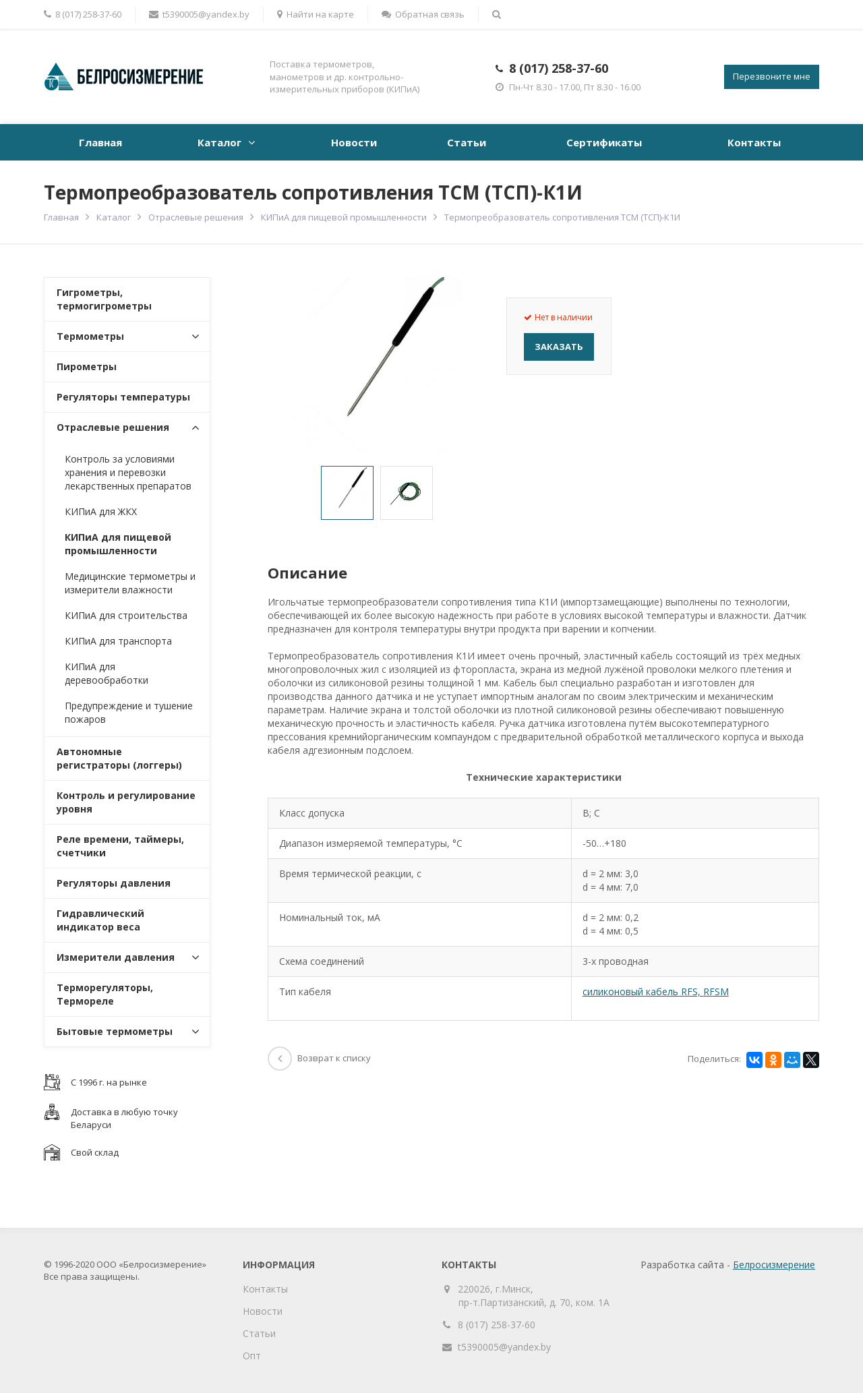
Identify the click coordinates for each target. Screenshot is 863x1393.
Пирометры (87, 366)
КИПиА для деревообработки (106, 673)
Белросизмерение (774, 1264)
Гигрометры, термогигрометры (104, 299)
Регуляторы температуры (123, 396)
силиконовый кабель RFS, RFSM (656, 991)
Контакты (754, 142)
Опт (252, 1355)
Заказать (559, 346)
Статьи (466, 142)
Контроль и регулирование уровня (126, 802)
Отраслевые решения (195, 217)
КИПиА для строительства (126, 615)
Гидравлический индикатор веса (100, 920)
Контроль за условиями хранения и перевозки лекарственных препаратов (128, 472)
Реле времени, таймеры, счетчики (120, 846)
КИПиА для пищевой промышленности (344, 217)
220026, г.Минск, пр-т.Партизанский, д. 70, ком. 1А (533, 1295)
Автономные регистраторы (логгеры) (119, 758)
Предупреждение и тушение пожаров (129, 712)
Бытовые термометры (115, 1031)
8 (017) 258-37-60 (558, 68)
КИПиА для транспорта (118, 640)
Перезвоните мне (771, 76)
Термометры (90, 336)
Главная (100, 142)
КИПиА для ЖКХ (101, 511)
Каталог (219, 142)
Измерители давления (116, 957)
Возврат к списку (319, 1058)
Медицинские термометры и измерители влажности (130, 583)
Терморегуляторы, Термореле (105, 994)
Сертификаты (604, 142)
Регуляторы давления (114, 883)
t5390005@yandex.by (199, 14)
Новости (354, 142)
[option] (347, 493)
